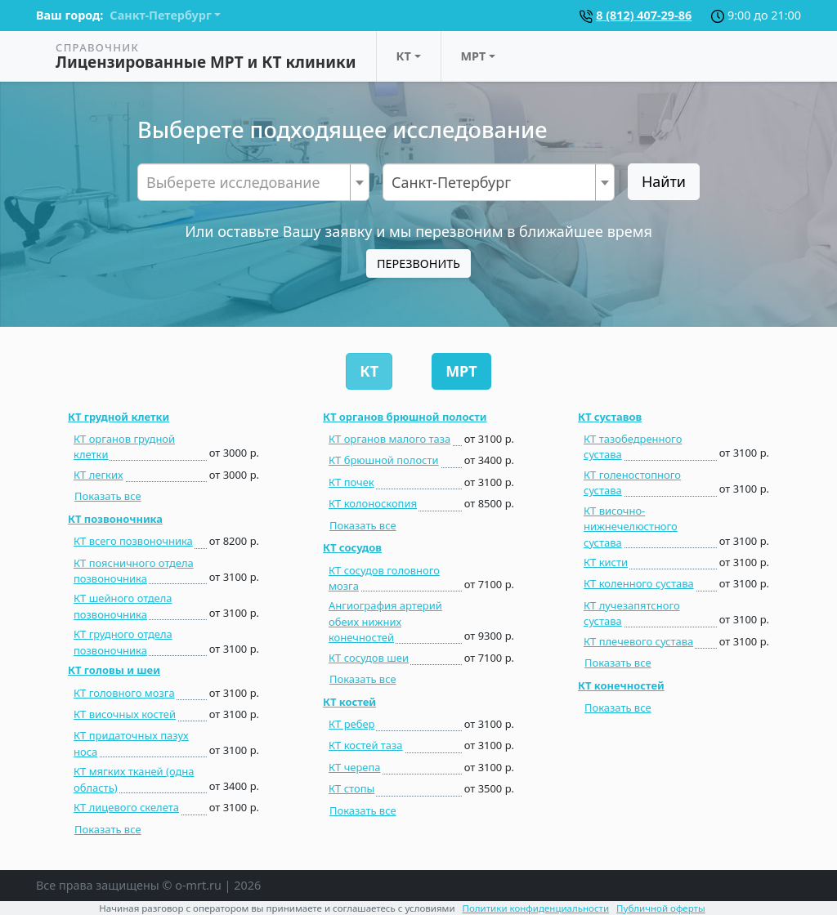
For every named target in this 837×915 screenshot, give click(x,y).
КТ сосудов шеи (369, 657)
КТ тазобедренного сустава (633, 446)
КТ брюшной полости (384, 460)
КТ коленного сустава (639, 583)
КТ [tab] (369, 371)
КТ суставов (610, 416)
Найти (664, 181)
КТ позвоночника (115, 518)
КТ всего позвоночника (133, 540)
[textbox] (253, 182)
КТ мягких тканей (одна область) (134, 779)
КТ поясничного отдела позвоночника (134, 571)
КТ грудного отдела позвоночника (123, 642)
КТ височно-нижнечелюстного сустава (631, 526)
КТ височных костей (125, 714)
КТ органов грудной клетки (124, 446)
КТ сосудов (352, 547)
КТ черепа (355, 767)
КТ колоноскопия (373, 503)
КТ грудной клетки (118, 416)
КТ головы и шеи (114, 670)
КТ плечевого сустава (638, 641)
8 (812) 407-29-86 (644, 15)
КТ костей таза (366, 745)
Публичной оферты (660, 908)
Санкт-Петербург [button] (160, 15)
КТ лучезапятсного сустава (632, 613)
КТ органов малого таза (389, 438)
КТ (403, 56)
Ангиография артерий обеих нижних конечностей (385, 621)
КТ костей (349, 701)
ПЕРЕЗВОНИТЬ (418, 263)
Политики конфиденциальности (536, 908)
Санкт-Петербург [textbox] (451, 182)
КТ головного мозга (124, 692)
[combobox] (253, 182)
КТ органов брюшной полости (405, 416)
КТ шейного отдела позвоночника (123, 606)
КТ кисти (606, 562)
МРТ (473, 56)
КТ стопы (351, 788)
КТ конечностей (621, 685)
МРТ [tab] (461, 371)
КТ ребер (351, 723)
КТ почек (351, 482)
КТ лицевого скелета (126, 807)
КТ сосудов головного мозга (384, 578)
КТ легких (98, 474)
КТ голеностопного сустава (632, 482)
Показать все (107, 496)
